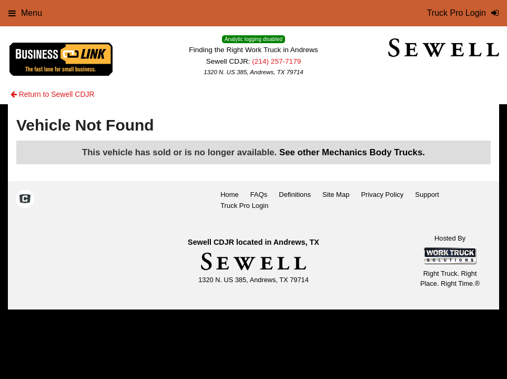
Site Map (335, 194)
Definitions (295, 194)
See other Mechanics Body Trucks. (352, 152)
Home (229, 194)
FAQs (259, 194)
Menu (25, 12)
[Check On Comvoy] (25, 200)
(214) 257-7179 (276, 61)
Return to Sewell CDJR (53, 94)
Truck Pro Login (244, 206)
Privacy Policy (382, 194)
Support (427, 194)
